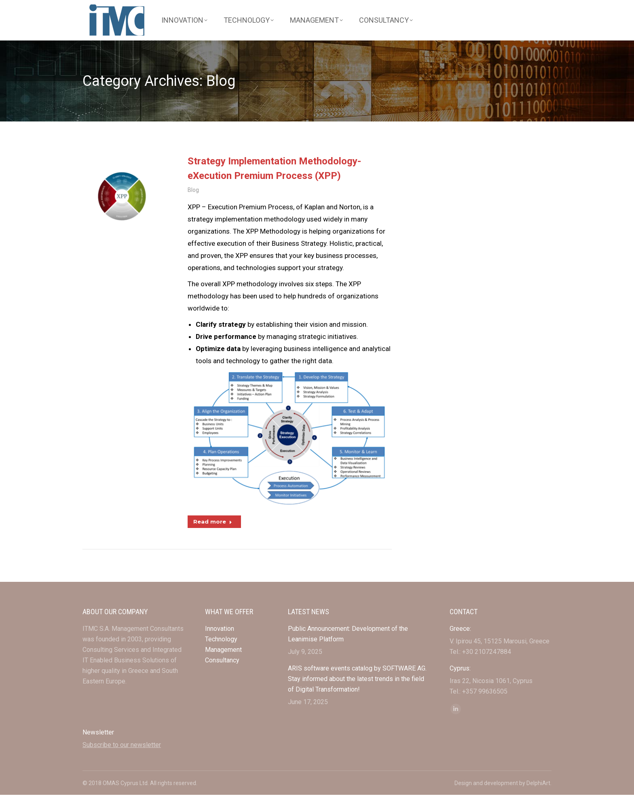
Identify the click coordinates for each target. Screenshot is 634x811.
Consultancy (222, 676)
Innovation (219, 645)
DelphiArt (538, 799)
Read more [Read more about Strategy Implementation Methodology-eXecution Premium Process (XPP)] (212, 538)
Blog (193, 207)
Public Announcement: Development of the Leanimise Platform (348, 650)
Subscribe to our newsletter (121, 761)
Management (224, 666)
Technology (221, 655)
